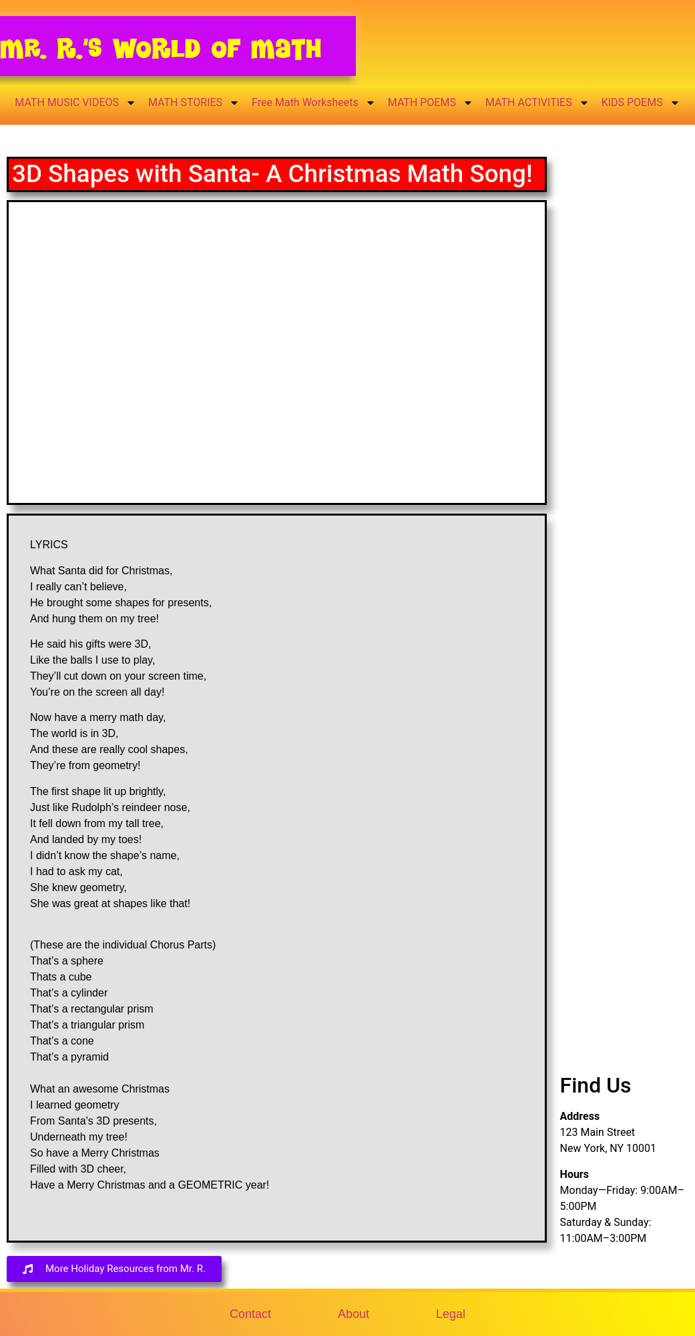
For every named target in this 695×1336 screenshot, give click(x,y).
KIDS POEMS (641, 103)
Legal (450, 1314)
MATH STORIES (194, 103)
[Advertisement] (624, 389)
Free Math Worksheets (314, 103)
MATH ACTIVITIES (537, 103)
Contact (250, 1314)
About (353, 1314)
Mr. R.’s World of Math (160, 48)
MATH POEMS (430, 103)
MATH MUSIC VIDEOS (75, 103)
